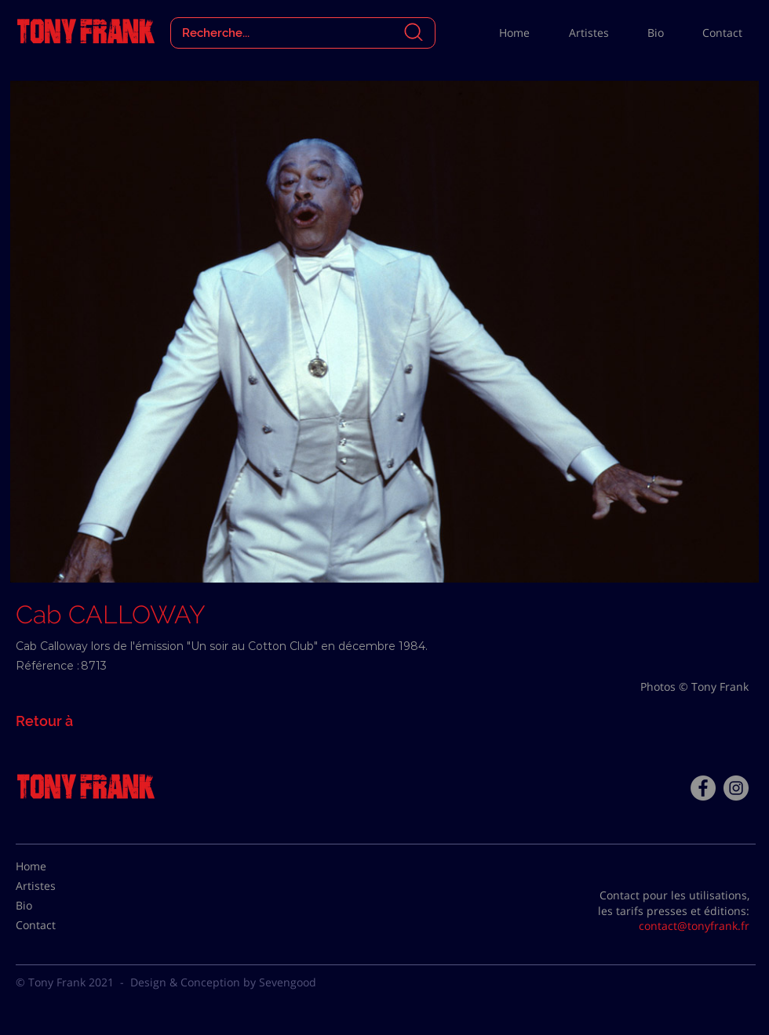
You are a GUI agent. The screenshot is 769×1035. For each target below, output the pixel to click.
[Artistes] (55, 886)
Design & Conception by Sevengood (223, 982)
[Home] (55, 866)
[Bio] (55, 905)
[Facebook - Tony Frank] (703, 788)
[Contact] (55, 925)
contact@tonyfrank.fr (694, 925)
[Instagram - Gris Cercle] (736, 788)
